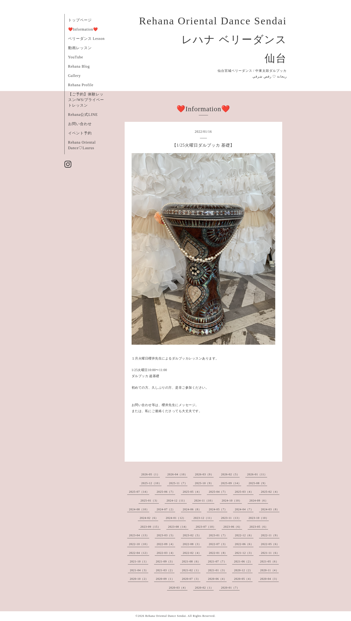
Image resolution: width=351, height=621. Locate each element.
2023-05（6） (259, 526)
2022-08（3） (192, 544)
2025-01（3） (149, 500)
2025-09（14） (231, 483)
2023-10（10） (259, 518)
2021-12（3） (244, 553)
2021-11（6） (270, 553)
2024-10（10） (232, 500)
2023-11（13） (231, 518)
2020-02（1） (204, 587)
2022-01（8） (218, 553)
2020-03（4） (178, 587)
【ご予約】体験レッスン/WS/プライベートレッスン (86, 99)
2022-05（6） (270, 544)
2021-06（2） (243, 561)
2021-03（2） (165, 570)
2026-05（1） (150, 474)
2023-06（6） (233, 526)
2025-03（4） (244, 491)
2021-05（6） (269, 561)
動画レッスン (80, 48)
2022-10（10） (139, 544)
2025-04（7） (218, 491)
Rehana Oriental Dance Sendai (165, 616)
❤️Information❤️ (83, 29)
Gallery (74, 76)
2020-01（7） (230, 587)
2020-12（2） (243, 570)
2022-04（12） (139, 553)
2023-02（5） (192, 535)
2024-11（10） (204, 500)
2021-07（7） (217, 561)
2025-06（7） (166, 491)
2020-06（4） (217, 578)
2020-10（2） (139, 578)
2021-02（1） (191, 570)
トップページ (80, 20)
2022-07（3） (218, 544)
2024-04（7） (244, 509)
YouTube (75, 57)
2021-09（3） (165, 561)
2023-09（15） (150, 526)
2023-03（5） (166, 535)
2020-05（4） (243, 578)
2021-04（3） (139, 570)
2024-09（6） (259, 500)
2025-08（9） (258, 483)
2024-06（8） (192, 509)
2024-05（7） (218, 509)
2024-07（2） (166, 509)
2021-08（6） (191, 561)
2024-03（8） (270, 509)
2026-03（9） (204, 474)
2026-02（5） (230, 474)
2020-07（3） (191, 578)
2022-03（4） (166, 553)
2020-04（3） (269, 578)
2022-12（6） (244, 535)
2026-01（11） (257, 474)
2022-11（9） (270, 535)
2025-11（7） (178, 483)
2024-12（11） (177, 500)
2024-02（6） (149, 518)
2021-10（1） (139, 561)
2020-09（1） (165, 578)
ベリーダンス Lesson (86, 39)
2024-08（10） (139, 509)
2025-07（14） (139, 491)
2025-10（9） (204, 483)
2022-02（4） (192, 553)
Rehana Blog (79, 66)
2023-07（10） (206, 526)
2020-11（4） (269, 570)
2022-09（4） (166, 544)
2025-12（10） (151, 483)
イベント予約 (80, 133)
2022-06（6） (244, 544)
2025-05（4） (192, 491)
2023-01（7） (218, 535)
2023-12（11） (203, 518)
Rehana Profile (81, 85)
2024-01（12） (176, 518)
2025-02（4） (270, 491)
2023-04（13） (139, 535)
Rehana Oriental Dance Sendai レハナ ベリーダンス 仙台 (213, 39)
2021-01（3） (217, 570)
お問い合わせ (80, 124)
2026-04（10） (177, 474)
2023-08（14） (178, 526)
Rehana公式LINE (83, 115)
